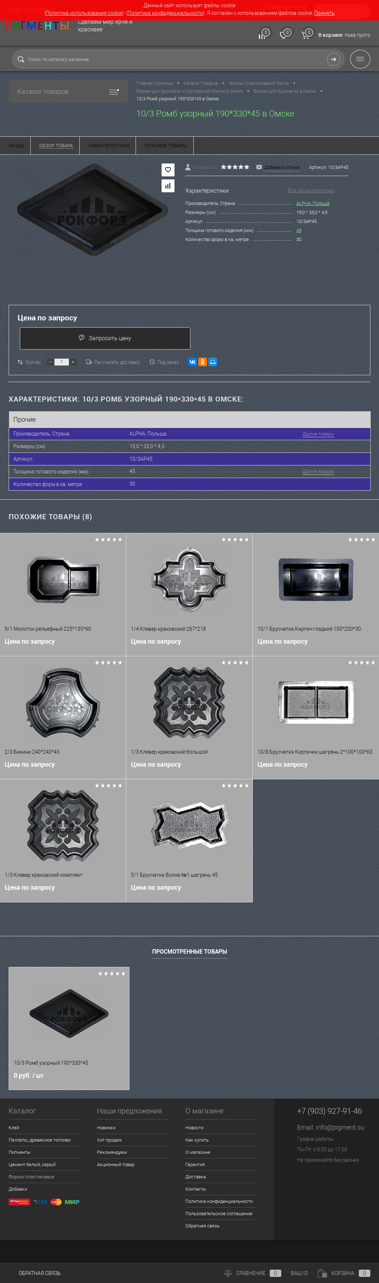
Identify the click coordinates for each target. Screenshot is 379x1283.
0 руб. (29, 1076)
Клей (14, 1127)
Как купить (197, 1140)
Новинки (106, 1127)
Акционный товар (116, 1164)
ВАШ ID (299, 1273)
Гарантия (195, 1164)
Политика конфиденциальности (165, 13)
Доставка (195, 1176)
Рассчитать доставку (113, 361)
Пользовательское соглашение (218, 1213)
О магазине (197, 1152)
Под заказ (164, 361)
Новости (194, 1127)
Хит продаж (109, 1140)
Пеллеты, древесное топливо (40, 1140)
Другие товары (318, 434)
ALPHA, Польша (313, 203)
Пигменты (20, 1152)
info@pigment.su (340, 1127)
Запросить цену (105, 337)
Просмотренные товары (189, 951)
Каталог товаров (68, 91)
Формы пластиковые (31, 1176)
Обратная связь (202, 1226)
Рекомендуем (112, 1152)
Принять (324, 13)
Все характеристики (311, 190)
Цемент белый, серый (32, 1164)
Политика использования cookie (84, 13)
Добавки (18, 1189)
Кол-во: (33, 361)
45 (298, 230)
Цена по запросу (47, 317)
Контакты (195, 1189)
